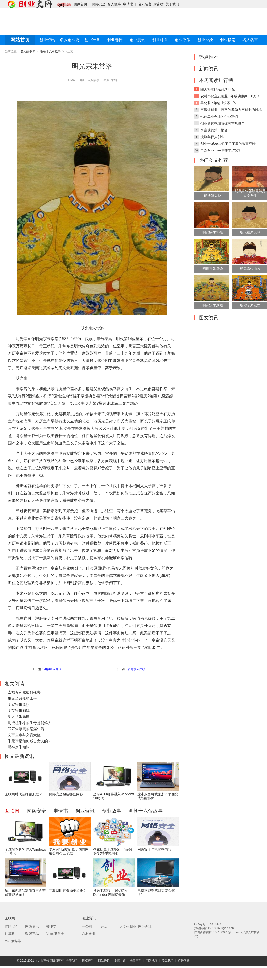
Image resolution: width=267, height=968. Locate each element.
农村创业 (89, 934)
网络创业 (145, 926)
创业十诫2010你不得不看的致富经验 (228, 144)
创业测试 (137, 40)
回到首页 (80, 4)
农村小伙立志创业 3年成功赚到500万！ (230, 96)
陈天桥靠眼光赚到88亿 (217, 89)
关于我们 (172, 4)
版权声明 (88, 960)
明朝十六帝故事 (50, 51)
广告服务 (184, 960)
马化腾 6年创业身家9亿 (218, 103)
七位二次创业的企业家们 (219, 116)
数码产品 (32, 934)
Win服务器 (13, 941)
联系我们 (168, 960)
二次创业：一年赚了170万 (220, 150)
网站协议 (104, 960)
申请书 (128, 4)
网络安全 (99, 4)
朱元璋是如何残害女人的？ (29, 741)
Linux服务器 (55, 934)
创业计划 (160, 40)
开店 (104, 926)
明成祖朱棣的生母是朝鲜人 (29, 723)
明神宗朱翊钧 (52, 669)
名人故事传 (27, 51)
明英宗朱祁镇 (19, 710)
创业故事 (111, 811)
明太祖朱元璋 (19, 717)
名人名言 (144, 4)
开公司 (87, 926)
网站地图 (152, 960)
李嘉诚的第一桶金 (214, 130)
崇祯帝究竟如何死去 (24, 692)
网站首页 (20, 40)
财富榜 (158, 4)
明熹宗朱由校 (136, 669)
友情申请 (120, 960)
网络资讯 (32, 926)
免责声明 (136, 960)
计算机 (10, 934)
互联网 (12, 811)
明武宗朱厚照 (19, 704)
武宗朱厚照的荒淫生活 (26, 729)
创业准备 (92, 40)
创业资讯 (47, 40)
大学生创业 (127, 926)
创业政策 (182, 40)
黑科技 (51, 926)
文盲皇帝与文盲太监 (24, 735)
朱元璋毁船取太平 (22, 698)
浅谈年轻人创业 (212, 137)
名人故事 (114, 4)
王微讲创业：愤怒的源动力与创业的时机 (231, 110)
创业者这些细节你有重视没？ (222, 123)
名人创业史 (69, 40)
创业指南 (227, 40)
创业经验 (205, 40)
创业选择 (115, 40)
